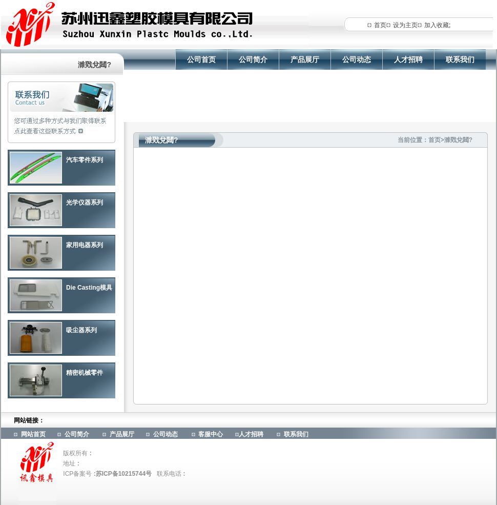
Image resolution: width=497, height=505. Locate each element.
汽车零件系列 (84, 160)
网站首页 (33, 434)
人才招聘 (408, 59)
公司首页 (201, 59)
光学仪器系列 (84, 202)
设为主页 (405, 25)
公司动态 (356, 59)
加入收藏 (436, 25)
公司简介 (253, 59)
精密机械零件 (84, 372)
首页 (380, 25)
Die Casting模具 (89, 287)
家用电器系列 (84, 245)
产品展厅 (305, 59)
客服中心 (210, 434)
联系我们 (460, 59)
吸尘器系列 (81, 330)
